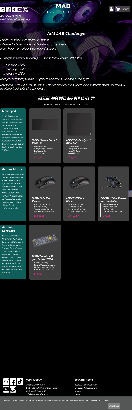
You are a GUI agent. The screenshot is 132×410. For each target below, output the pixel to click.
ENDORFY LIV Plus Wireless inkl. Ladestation (113, 200)
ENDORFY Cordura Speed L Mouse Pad (78, 142)
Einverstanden (114, 406)
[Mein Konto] (111, 9)
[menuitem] (111, 9)
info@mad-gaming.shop (18, 19)
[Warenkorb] (122, 9)
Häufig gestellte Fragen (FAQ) (35, 391)
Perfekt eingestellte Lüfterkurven (37, 394)
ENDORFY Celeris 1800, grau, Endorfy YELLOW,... (44, 258)
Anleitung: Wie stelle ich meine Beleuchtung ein (42, 388)
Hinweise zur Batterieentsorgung (86, 388)
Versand (77, 394)
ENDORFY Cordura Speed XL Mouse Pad (44, 142)
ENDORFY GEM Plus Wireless (41, 200)
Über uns (78, 391)
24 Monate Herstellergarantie (35, 385)
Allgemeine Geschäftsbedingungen (86, 385)
